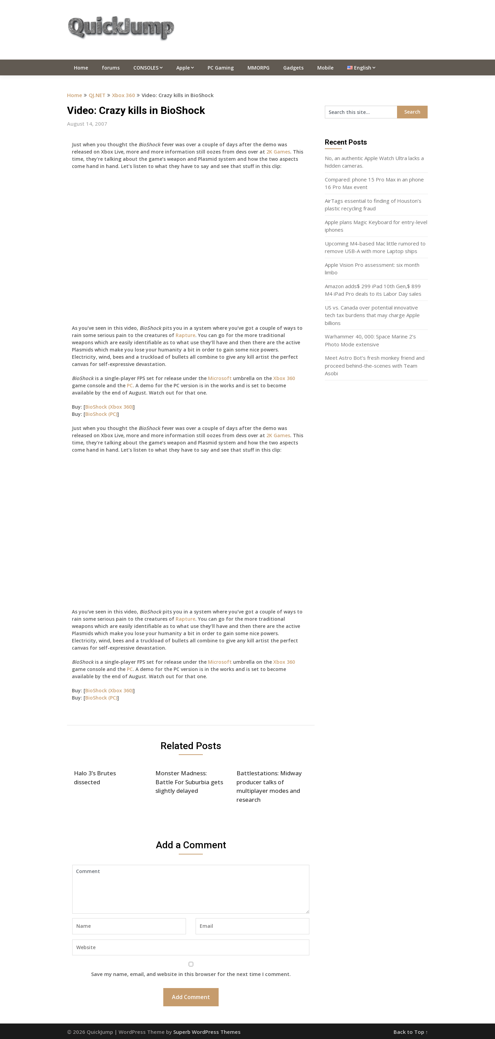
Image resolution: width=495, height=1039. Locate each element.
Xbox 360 (123, 95)
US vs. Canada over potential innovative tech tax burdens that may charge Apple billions (372, 315)
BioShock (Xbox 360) (109, 406)
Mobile (325, 67)
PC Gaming (221, 67)
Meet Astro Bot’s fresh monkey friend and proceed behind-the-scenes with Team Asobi (375, 365)
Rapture (185, 335)
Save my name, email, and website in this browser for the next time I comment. (191, 973)
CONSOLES (145, 67)
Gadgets (293, 67)
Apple (183, 67)
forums (111, 67)
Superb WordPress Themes (207, 1031)
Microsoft (220, 378)
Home (81, 67)
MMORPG (259, 67)
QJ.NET (97, 95)
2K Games (278, 151)
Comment (190, 889)
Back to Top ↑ (411, 1031)
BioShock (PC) (101, 414)
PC (130, 385)
